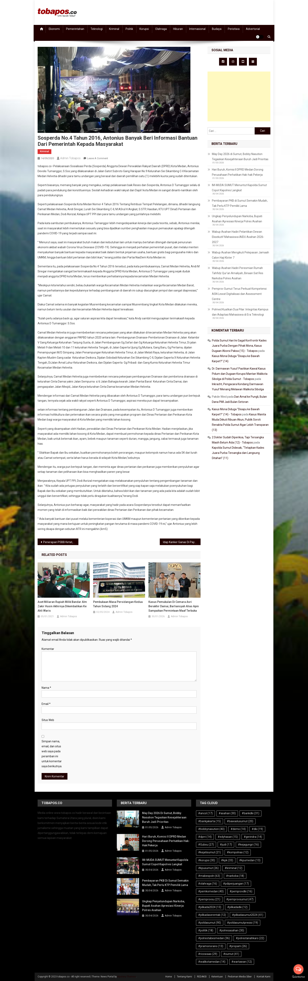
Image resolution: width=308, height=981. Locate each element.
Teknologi (97, 28)
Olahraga (161, 28)
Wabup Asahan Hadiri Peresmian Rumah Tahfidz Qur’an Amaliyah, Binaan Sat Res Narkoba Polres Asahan (237, 273)
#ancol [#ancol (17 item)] (205, 813)
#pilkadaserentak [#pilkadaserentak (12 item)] (212, 914)
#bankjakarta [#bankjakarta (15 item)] (209, 821)
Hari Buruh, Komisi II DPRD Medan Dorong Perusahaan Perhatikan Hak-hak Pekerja (237, 172)
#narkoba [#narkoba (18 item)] (235, 875)
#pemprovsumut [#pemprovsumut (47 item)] (239, 899)
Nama (46, 687)
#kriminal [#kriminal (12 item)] (233, 868)
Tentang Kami (184, 976)
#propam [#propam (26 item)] (238, 946)
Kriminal (114, 28)
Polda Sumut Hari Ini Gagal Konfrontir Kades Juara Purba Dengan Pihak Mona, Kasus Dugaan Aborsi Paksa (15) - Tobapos (239, 345)
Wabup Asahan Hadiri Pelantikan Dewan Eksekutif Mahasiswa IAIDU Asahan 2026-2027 (238, 237)
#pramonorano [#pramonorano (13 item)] (210, 946)
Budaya (216, 28)
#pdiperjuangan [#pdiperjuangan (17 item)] (236, 883)
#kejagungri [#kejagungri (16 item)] (248, 844)
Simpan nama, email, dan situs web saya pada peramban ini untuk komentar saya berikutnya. (52, 754)
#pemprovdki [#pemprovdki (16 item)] (241, 891)
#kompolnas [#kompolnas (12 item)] (238, 852)
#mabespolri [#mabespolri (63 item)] (209, 875)
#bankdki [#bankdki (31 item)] (250, 813)
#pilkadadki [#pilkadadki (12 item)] (237, 907)
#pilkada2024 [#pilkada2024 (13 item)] (209, 907)
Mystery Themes (126, 976)
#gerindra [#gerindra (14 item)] (253, 836)
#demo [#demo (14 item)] (238, 829)
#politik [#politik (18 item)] (205, 930)
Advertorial (253, 28)
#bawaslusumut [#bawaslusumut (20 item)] (240, 821)
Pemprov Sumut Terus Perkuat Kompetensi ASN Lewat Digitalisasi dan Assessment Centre (239, 294)
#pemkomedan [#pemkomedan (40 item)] (211, 891)
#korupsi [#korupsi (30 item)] (206, 860)
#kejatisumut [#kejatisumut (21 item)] (209, 852)
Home (168, 976)
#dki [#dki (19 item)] (257, 829)
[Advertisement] (239, 96)
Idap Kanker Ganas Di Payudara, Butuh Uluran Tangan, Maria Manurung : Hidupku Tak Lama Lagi (182, 542)
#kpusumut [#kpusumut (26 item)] (208, 868)
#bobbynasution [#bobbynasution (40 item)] (211, 829)
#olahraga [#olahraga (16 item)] (207, 883)
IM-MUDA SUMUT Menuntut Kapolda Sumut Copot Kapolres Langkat (239, 187)
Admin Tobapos (70, 158)
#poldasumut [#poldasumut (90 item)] (209, 922)
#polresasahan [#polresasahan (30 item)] (231, 930)
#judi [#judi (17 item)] (226, 844)
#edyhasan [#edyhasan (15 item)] (228, 836)
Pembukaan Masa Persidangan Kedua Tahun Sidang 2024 (118, 604)
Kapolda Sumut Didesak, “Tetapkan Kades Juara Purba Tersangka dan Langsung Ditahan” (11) (238, 453)
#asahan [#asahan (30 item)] (227, 813)
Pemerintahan (75, 28)
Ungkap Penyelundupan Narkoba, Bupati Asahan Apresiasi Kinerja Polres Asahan (237, 219)
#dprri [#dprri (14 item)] (205, 836)
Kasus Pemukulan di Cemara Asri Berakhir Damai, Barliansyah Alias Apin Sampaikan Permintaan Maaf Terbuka (173, 606)
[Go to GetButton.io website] (298, 977)
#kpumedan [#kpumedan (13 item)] (249, 860)
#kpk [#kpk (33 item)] (227, 860)
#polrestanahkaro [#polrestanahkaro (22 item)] (250, 938)
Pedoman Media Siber (240, 976)
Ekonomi (54, 28)
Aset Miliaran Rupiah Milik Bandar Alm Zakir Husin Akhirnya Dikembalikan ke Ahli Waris (62, 606)
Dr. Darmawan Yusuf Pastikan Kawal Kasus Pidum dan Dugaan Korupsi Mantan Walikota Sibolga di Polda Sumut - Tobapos (239, 374)
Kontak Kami (263, 976)
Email (46, 703)
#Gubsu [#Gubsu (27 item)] (206, 844)
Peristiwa (234, 28)
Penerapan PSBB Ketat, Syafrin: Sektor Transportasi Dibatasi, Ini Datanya (60, 542)
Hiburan (178, 28)
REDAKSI (202, 976)
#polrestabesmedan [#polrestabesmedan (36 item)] (214, 938)
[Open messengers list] (298, 969)
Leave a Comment (97, 158)
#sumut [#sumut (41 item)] (231, 953)
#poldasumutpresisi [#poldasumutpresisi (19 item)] (242, 922)
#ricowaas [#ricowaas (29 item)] (207, 953)
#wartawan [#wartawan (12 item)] (241, 961)
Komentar (48, 648)
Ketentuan (217, 976)
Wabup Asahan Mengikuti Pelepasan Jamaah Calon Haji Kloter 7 (240, 255)
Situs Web (48, 720)
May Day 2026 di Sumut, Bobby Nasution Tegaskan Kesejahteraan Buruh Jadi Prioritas (240, 156)
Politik (129, 28)
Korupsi (144, 28)
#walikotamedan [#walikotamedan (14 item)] (211, 961)
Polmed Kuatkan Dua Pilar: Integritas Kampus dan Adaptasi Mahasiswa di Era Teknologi (240, 312)
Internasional (197, 28)
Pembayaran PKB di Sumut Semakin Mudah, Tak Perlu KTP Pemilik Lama (240, 203)
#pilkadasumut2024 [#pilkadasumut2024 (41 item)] (247, 914)
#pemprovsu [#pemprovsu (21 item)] (209, 899)
